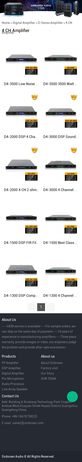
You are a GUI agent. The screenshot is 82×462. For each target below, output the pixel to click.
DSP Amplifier (11, 368)
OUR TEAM (48, 378)
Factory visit (49, 368)
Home (6, 23)
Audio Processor (13, 384)
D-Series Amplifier (50, 23)
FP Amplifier (10, 363)
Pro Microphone (13, 378)
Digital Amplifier (24, 23)
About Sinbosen (52, 363)
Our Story (47, 373)
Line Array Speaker (15, 389)
